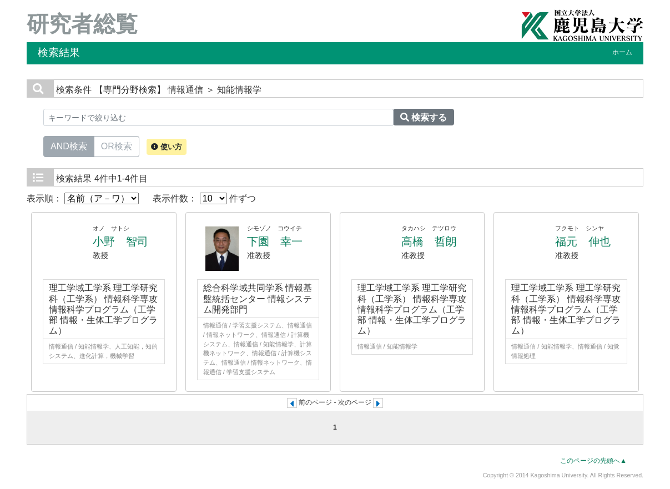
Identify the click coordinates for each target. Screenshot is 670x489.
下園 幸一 (275, 241)
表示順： (83, 198)
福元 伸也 (583, 241)
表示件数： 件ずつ (204, 198)
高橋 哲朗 (429, 241)
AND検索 (69, 145)
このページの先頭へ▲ (593, 461)
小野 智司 (120, 241)
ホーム (622, 52)
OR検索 (116, 145)
